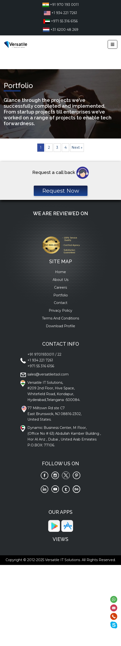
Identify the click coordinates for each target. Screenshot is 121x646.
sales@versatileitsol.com (48, 374)
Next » (77, 147)
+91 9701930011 (40, 354)
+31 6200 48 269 (60, 29)
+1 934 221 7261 (60, 13)
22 (59, 354)
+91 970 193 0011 (60, 4)
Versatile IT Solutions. (63, 560)
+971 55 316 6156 (60, 21)
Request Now (60, 191)
